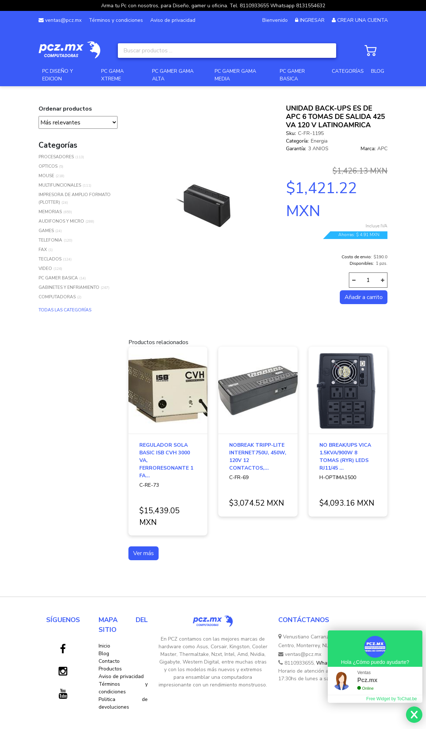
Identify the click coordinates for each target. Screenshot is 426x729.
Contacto (109, 661)
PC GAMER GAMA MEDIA (235, 75)
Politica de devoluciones (123, 703)
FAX (43, 249)
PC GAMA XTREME (112, 75)
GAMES (46, 231)
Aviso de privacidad (172, 20)
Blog (104, 653)
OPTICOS (48, 166)
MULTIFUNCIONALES (60, 185)
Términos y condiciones (116, 20)
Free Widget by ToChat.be (391, 698)
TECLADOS (50, 259)
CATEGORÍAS (348, 71)
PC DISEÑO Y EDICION (57, 75)
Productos (110, 668)
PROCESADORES (56, 157)
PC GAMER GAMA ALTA (173, 75)
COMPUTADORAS (57, 297)
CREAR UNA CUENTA (362, 20)
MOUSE (46, 176)
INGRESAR (312, 20)
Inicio (104, 645)
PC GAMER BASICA (292, 75)
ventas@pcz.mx (60, 20)
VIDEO (45, 268)
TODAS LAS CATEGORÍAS (65, 310)
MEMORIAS (50, 212)
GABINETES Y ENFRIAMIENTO (69, 287)
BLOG (377, 71)
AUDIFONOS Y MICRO (61, 221)
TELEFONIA (50, 240)
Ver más (143, 553)
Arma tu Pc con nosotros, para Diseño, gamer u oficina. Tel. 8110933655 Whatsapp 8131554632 (213, 5)
